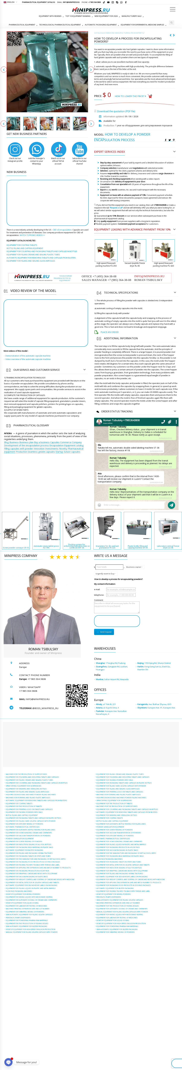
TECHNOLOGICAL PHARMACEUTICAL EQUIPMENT (60, 24)
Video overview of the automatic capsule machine (28, 359)
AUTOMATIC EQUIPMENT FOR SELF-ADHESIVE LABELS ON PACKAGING (31, 885)
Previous (4, 70)
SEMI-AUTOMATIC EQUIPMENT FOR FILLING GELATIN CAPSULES (29, 915)
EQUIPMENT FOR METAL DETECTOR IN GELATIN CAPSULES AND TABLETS (32, 882)
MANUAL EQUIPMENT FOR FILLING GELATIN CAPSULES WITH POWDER (31, 932)
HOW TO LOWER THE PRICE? (130, 96)
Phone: (91, 2)
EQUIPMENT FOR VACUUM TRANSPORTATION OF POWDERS (28, 836)
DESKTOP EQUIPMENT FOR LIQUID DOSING (22, 903)
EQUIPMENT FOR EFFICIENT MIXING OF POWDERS (24, 824)
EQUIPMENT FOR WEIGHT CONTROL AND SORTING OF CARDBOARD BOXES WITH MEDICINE (40, 879)
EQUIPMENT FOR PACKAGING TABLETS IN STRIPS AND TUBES (28, 856)
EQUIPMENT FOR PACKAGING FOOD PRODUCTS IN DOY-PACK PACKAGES (33, 862)
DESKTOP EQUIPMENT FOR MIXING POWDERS (23, 894)
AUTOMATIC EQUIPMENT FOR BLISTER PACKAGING (24, 850)
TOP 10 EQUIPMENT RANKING (77, 16)
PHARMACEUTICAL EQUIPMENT (22, 24)
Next (91, 70)
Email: (68, 2)
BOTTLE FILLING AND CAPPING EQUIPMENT (22, 815)
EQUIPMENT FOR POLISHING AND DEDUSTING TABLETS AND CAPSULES (32, 777)
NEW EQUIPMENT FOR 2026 (106, 16)
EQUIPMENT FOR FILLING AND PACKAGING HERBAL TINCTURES (29, 853)
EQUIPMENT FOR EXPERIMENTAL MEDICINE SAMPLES (142, 24)
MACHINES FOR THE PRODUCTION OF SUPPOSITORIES (26, 774)
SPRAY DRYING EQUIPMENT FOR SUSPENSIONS (23, 786)
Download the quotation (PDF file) (116, 111)
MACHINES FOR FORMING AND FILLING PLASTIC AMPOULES (28, 798)
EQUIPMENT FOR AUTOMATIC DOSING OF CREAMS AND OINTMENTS (31, 900)
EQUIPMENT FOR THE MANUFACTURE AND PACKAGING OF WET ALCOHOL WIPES (35, 859)
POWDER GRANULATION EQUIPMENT (20, 839)
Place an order (110, 332)
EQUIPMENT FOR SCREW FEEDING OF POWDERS (24, 841)
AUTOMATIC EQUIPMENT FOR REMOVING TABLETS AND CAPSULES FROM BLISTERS (36, 800)
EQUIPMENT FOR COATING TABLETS (19, 803)
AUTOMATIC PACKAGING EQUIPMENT (101, 24)
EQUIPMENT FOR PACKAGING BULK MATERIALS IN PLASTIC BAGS (29, 847)
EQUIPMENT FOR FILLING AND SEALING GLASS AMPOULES (27, 792)
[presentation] (117, 621)
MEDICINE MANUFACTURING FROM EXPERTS (124, 33)
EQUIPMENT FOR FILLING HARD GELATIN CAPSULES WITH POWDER (30, 821)
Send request (104, 632)
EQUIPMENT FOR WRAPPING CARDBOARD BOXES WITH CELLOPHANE (31, 874)
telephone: (99, 595)
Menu (173, 8)
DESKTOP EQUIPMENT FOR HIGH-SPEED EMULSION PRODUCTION (30, 929)
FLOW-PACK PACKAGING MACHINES (19, 891)
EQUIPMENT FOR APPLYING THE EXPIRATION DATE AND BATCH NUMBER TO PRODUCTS (38, 868)
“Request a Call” (116, 207)
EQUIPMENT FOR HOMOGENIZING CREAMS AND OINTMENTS (29, 833)
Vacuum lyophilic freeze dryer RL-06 (135, 264)
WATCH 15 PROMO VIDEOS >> (32, 235)
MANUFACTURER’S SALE (131, 16)
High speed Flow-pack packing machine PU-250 (106, 264)
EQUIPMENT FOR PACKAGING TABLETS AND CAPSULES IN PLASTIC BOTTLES (33, 818)
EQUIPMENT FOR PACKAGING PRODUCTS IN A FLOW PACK (27, 871)
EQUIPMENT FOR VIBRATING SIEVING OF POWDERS (25, 912)
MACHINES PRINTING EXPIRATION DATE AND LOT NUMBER (27, 909)
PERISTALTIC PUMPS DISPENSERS (18, 918)
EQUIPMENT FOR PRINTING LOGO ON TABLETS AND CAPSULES (29, 809)
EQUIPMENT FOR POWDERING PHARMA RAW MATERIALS (27, 920)
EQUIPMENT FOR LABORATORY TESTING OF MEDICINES (26, 906)
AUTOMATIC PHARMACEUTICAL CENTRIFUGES (22, 827)
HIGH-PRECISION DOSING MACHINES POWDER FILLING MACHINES (31, 795)
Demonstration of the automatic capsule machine (28, 355)
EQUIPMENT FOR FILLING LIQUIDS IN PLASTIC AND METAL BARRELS (30, 888)
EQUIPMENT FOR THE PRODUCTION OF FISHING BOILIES (27, 923)
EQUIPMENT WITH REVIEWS (50, 16)
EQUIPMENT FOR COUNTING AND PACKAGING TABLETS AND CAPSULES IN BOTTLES (36, 783)
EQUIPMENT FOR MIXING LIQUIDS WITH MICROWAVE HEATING (29, 897)
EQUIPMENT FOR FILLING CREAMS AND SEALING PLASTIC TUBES (29, 780)
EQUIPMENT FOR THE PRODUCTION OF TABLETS (24, 806)
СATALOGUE (99, 33)
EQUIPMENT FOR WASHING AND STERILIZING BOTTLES (26, 789)
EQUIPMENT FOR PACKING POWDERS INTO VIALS (24, 812)
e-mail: (97, 589)
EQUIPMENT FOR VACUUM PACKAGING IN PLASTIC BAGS (26, 877)
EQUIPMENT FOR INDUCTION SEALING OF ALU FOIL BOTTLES (28, 844)
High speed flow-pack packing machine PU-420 (163, 264)
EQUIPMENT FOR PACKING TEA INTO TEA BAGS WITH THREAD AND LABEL (32, 865)
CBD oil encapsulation (62, 230)
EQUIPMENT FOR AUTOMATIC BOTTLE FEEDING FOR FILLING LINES (30, 830)
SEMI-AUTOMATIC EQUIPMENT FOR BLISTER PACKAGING (26, 926)
